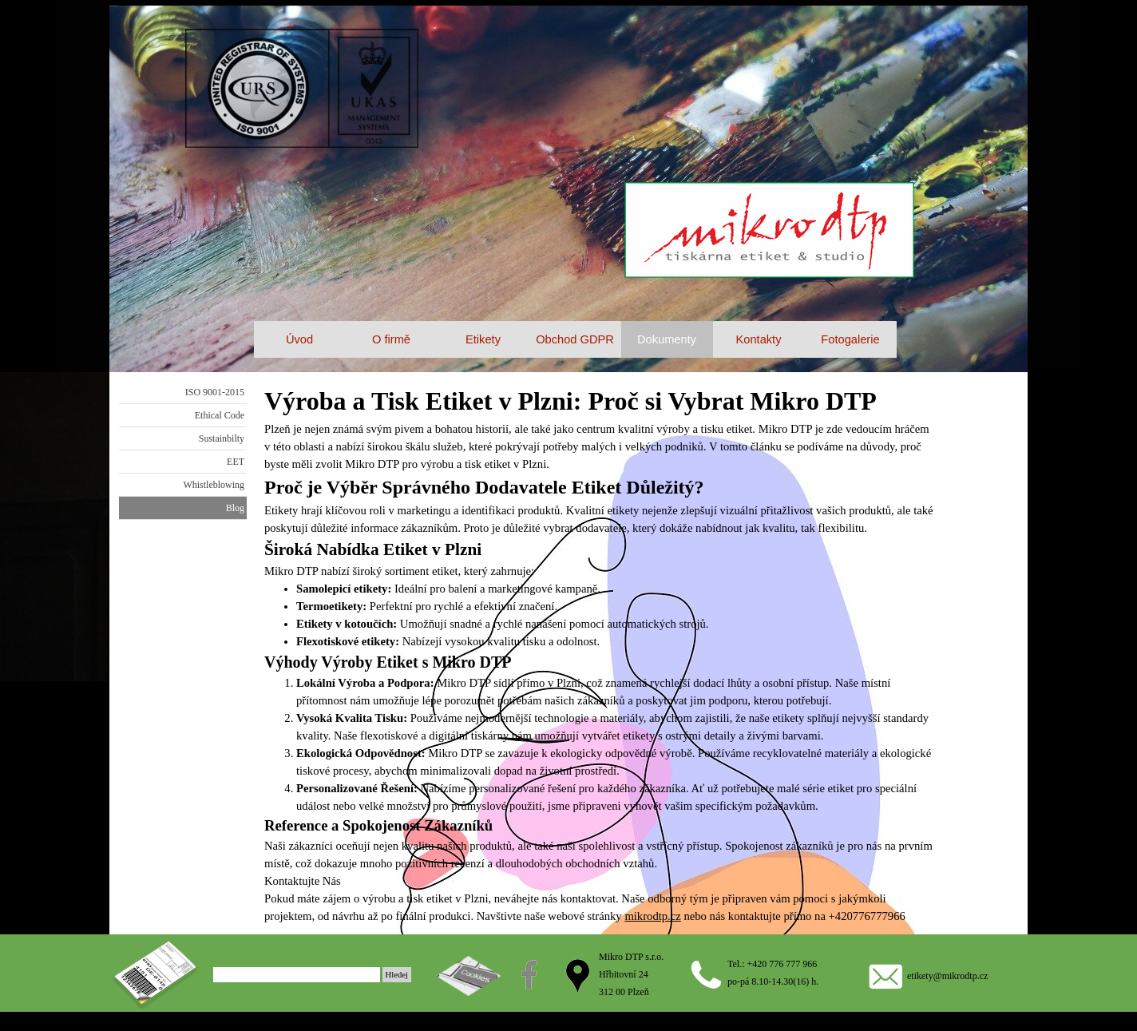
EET (235, 461)
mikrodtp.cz (652, 916)
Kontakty (758, 339)
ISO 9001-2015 (214, 392)
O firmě (391, 339)
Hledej (397, 974)
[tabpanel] (599, 653)
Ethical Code (219, 415)
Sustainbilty (221, 438)
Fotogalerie (850, 339)
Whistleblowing (213, 484)
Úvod (299, 339)
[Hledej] (296, 974)
